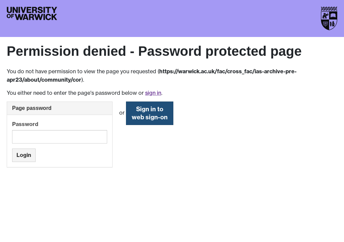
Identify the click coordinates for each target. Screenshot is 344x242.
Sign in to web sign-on (150, 113)
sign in (153, 92)
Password (25, 124)
